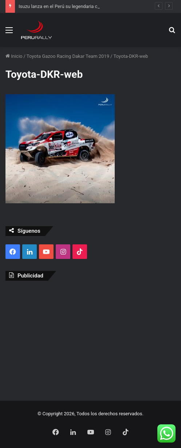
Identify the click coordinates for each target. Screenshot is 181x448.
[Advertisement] (90, 339)
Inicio (13, 56)
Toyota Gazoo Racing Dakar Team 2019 (68, 56)
